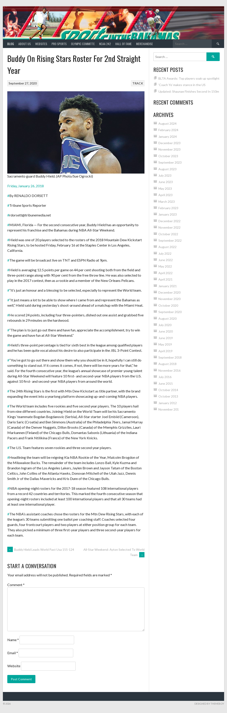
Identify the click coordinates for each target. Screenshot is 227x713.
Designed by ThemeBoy (209, 703)
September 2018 (170, 357)
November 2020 (169, 299)
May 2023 (165, 188)
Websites (41, 43)
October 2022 (168, 234)
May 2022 (165, 266)
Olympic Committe (83, 43)
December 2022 (169, 221)
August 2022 (167, 247)
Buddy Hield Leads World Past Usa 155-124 (40, 549)
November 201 (168, 409)
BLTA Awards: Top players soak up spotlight (188, 78)
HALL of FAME (123, 43)
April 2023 (165, 195)
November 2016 (169, 370)
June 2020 (165, 331)
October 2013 (168, 396)
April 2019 (165, 351)
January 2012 (167, 403)
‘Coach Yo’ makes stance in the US (182, 85)
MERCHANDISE (144, 43)
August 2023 (167, 169)
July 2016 (164, 377)
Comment (16, 585)
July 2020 (164, 325)
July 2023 (164, 175)
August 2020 (167, 318)
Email (12, 653)
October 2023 (168, 156)
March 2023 (166, 201)
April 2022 (165, 273)
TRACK (137, 83)
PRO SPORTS (59, 43)
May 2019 (165, 344)
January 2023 (167, 214)
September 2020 (170, 312)
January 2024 (167, 136)
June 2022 (165, 260)
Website (13, 666)
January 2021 (167, 286)
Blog (10, 43)
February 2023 (168, 208)
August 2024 (167, 123)
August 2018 (167, 364)
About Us (24, 43)
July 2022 (164, 253)
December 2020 (169, 292)
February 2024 (168, 130)
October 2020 (168, 305)
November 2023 (169, 149)
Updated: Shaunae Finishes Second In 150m (188, 91)
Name (13, 640)
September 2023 (170, 162)
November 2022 (169, 227)
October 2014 (168, 390)
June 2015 (165, 383)
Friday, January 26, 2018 (25, 186)
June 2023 (165, 182)
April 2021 (165, 279)
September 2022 (170, 240)
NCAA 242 (105, 43)
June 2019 (165, 338)
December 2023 (169, 143)
